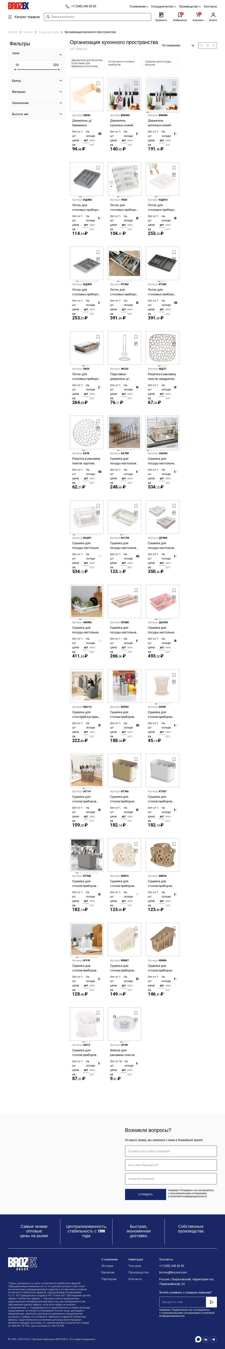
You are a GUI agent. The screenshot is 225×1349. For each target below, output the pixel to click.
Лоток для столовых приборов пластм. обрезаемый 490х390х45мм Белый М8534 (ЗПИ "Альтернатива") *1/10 (162, 207)
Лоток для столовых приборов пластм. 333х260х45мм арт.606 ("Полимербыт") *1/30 (124, 207)
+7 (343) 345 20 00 (171, 1266)
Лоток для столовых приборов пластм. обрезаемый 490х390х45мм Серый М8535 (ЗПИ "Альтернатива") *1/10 (86, 292)
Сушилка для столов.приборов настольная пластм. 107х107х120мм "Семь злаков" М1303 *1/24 (161, 714)
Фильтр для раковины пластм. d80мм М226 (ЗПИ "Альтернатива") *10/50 (122, 1052)
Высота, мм (20, 114)
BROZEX (13, 32)
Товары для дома (48, 32)
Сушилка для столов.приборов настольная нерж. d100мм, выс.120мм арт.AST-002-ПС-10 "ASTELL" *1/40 (123, 714)
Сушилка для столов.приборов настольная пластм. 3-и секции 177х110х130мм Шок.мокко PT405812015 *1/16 (161, 883)
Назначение (20, 103)
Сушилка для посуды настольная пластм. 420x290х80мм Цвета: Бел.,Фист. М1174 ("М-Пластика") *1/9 (86, 630)
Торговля (134, 1266)
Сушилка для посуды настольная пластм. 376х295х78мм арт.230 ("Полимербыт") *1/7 (162, 545)
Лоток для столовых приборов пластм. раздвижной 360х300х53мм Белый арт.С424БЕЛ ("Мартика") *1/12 (124, 292)
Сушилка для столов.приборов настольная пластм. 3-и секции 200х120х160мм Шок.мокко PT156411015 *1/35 (161, 968)
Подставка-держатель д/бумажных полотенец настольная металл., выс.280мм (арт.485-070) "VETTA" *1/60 (124, 376)
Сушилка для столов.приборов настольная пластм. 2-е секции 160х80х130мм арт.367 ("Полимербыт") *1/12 (86, 799)
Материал (18, 92)
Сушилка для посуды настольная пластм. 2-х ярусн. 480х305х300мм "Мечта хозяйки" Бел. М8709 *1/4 (86, 545)
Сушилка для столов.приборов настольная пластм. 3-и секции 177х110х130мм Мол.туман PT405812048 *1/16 (124, 883)
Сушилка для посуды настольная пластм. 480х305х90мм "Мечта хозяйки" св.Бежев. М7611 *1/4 (124, 630)
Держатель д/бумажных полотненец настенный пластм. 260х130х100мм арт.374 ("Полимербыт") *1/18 (85, 123)
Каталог (28, 32)
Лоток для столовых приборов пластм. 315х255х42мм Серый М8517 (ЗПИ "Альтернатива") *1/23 (86, 207)
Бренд (16, 80)
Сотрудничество (163, 6)
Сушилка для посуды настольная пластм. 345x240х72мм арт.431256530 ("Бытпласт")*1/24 (124, 545)
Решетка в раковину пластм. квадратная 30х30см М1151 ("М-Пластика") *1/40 (162, 376)
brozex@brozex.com (173, 1273)
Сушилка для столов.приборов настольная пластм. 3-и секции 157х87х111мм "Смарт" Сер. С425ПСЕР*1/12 (86, 883)
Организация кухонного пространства (90, 32)
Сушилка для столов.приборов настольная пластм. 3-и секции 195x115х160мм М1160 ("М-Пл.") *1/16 (86, 968)
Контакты (210, 6)
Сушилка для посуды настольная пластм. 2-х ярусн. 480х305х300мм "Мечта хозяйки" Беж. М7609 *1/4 (162, 461)
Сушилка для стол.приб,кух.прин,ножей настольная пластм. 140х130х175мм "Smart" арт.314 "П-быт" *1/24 (86, 714)
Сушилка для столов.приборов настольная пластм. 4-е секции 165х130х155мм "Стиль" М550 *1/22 (86, 1052)
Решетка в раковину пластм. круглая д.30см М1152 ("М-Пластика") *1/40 (86, 461)
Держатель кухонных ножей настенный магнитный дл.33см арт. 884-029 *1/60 (123, 123)
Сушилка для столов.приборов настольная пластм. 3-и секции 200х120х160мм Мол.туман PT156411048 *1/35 (124, 968)
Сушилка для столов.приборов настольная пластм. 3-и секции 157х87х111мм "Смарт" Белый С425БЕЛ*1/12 (161, 799)
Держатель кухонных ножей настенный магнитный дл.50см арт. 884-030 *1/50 (161, 123)
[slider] (15, 69)
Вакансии (108, 1273)
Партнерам (109, 1279)
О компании (139, 6)
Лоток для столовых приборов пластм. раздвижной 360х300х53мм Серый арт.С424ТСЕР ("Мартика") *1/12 (162, 292)
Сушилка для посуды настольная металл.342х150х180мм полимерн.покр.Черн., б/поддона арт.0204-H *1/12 (124, 461)
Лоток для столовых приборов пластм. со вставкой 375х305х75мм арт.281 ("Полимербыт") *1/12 (86, 376)
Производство (190, 6)
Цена (15, 53)
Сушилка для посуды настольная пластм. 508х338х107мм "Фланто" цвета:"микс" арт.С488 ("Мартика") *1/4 (162, 630)
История (107, 1266)
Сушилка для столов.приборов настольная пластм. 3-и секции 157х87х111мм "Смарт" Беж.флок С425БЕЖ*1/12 (124, 799)
